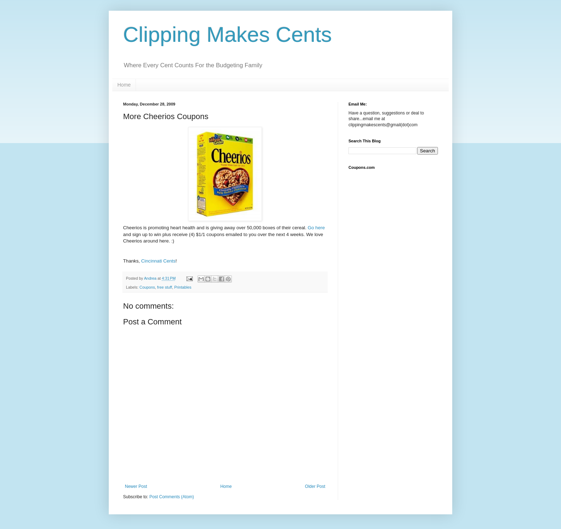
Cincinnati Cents (158, 261)
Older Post (315, 486)
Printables (182, 287)
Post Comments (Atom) (171, 496)
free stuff (164, 287)
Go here (316, 227)
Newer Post (136, 486)
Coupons (147, 287)
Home (124, 85)
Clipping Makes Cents (227, 34)
